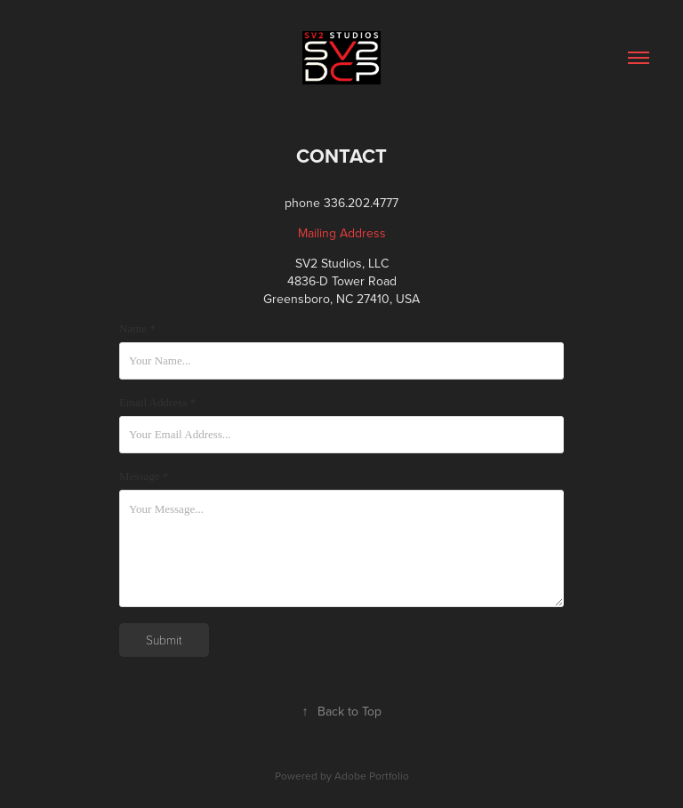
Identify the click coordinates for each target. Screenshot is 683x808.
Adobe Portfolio (371, 775)
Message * (143, 476)
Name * (137, 328)
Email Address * (157, 402)
